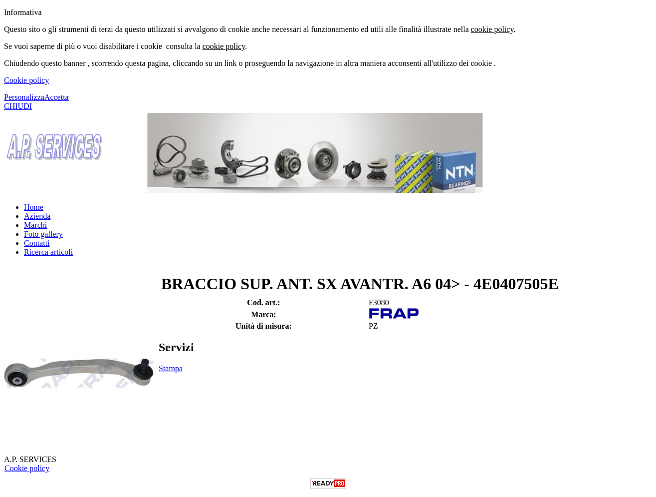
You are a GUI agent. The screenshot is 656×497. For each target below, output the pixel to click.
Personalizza (24, 97)
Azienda (37, 216)
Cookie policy (26, 80)
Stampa (171, 368)
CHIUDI (18, 106)
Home (33, 207)
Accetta (56, 97)
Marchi (35, 225)
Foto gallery (43, 234)
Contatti (37, 243)
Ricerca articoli (48, 252)
